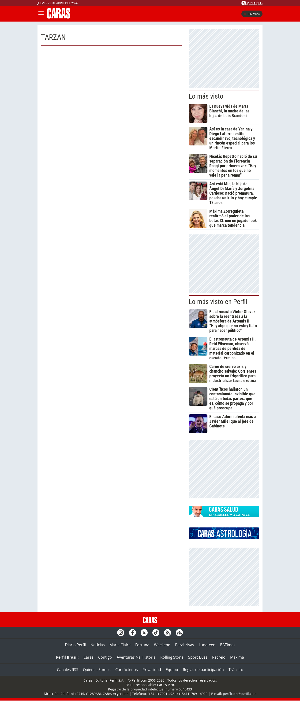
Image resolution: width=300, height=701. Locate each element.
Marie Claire (120, 644)
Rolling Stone (172, 657)
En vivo (252, 14)
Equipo (172, 669)
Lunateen (207, 644)
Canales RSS (67, 669)
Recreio (218, 657)
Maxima (237, 657)
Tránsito (236, 669)
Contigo (105, 657)
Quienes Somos (97, 669)
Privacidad (151, 669)
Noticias (97, 644)
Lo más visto (206, 96)
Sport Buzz (197, 657)
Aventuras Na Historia (136, 657)
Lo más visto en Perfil (218, 302)
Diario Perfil (75, 644)
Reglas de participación (203, 669)
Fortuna (142, 644)
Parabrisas (184, 644)
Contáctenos (126, 669)
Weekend (162, 644)
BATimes (227, 644)
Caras (88, 657)
